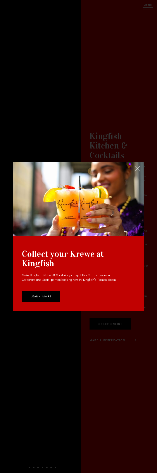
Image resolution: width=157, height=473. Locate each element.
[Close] (137, 168)
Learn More (41, 296)
